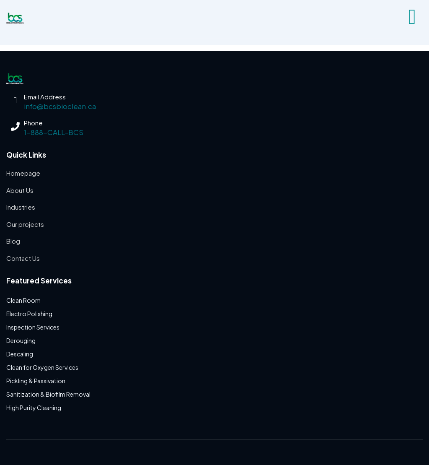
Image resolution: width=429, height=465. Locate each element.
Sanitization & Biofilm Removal (48, 394)
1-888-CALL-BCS (53, 132)
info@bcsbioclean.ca (60, 106)
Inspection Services (32, 327)
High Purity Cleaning (33, 407)
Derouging (21, 340)
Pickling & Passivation (35, 380)
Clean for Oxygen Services (42, 367)
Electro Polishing (29, 313)
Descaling (19, 354)
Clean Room (23, 300)
